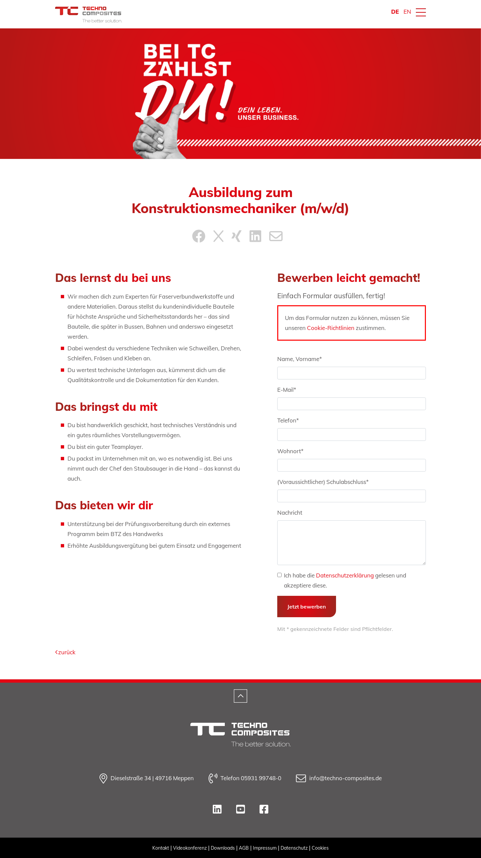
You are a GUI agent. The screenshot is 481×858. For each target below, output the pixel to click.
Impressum (265, 848)
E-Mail (286, 389)
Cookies (320, 848)
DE (395, 11)
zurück (65, 652)
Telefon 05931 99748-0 (244, 779)
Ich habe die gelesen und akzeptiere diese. (345, 580)
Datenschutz (294, 848)
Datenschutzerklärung (345, 575)
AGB (244, 848)
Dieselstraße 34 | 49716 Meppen (147, 779)
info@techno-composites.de (339, 779)
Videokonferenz (190, 848)
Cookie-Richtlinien (330, 327)
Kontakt (160, 848)
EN (407, 11)
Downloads (223, 848)
